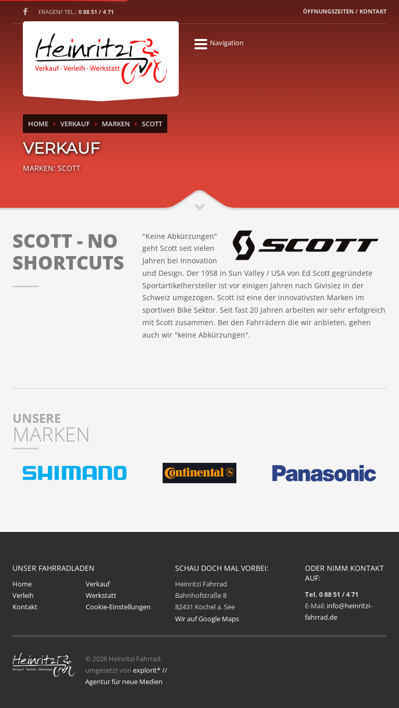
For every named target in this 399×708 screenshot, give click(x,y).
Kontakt (24, 606)
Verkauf (75, 123)
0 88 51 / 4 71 (96, 12)
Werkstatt (101, 595)
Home (38, 123)
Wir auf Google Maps (207, 618)
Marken (116, 123)
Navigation (200, 42)
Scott (152, 123)
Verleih (23, 595)
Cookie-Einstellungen (118, 606)
